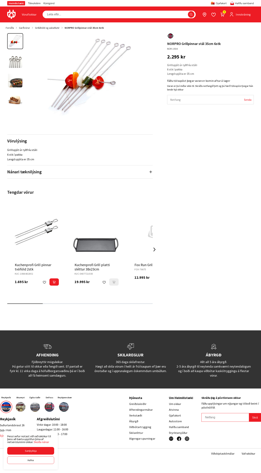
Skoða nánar (41, 442)
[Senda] (248, 99)
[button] (30, 451)
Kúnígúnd (49, 3)
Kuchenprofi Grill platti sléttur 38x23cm (92, 266)
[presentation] (29, 14)
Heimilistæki (16, 3)
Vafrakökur (248, 453)
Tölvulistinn (34, 3)
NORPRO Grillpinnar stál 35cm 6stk (84, 27)
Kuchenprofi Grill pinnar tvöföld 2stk (33, 266)
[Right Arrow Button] (154, 249)
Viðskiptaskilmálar (222, 453)
